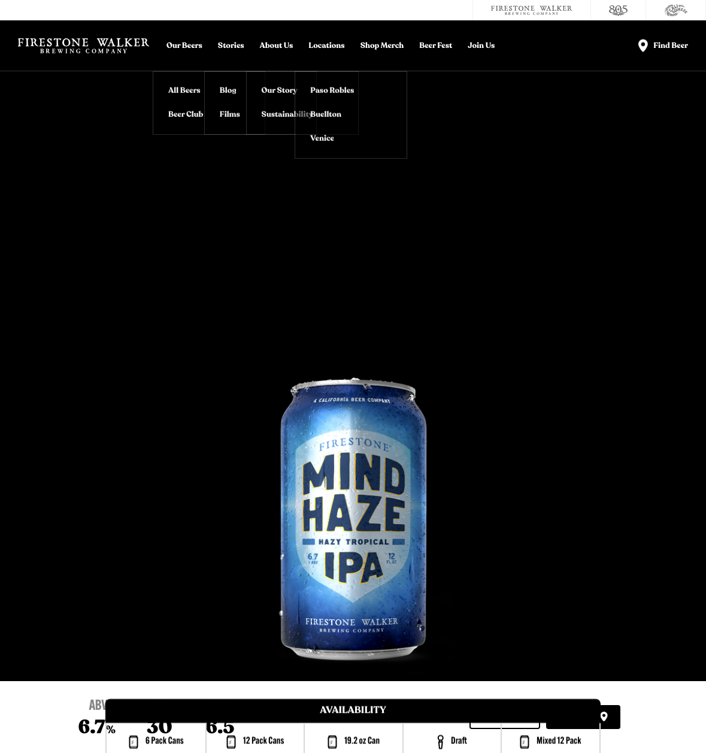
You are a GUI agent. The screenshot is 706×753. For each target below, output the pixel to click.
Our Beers (184, 46)
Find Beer (583, 718)
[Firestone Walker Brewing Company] (531, 10)
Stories (231, 46)
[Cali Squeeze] (676, 10)
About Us (276, 46)
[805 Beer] (618, 10)
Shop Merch (382, 46)
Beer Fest (435, 46)
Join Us (481, 46)
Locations (326, 46)
